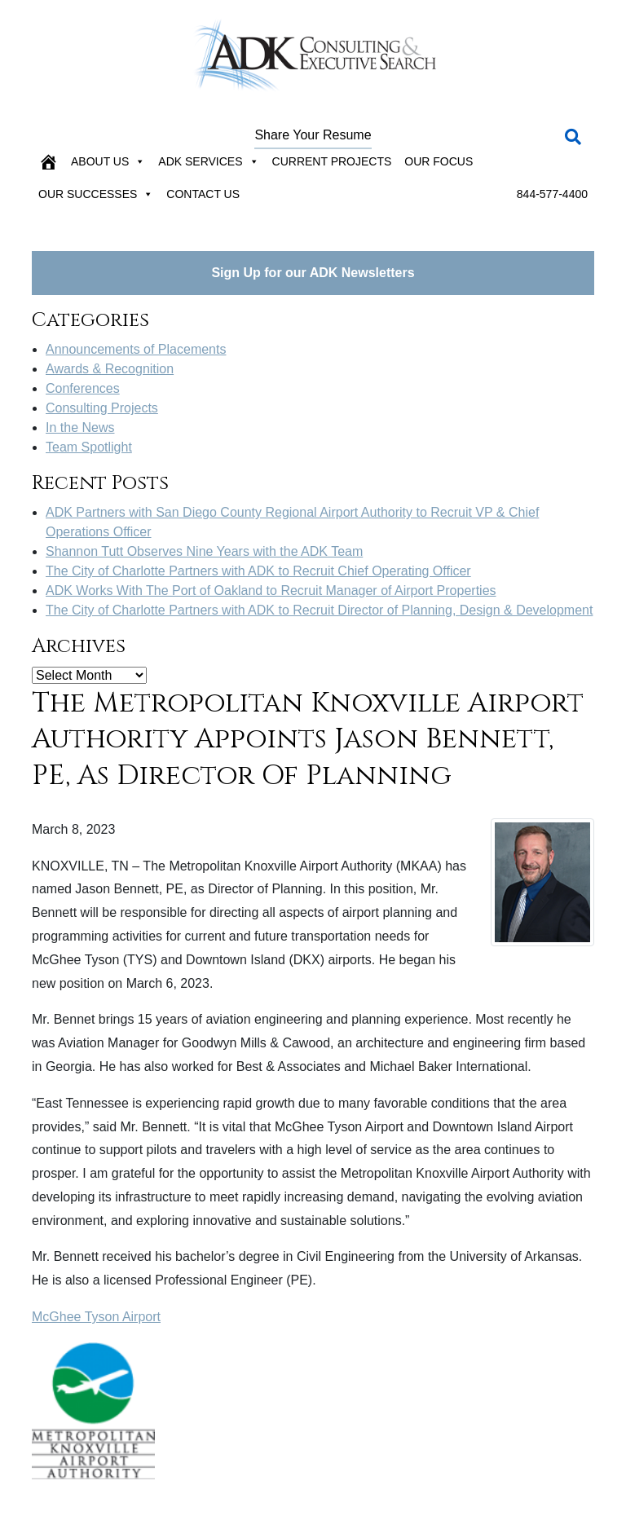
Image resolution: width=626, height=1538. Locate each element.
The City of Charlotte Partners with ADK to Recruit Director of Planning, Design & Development (319, 610)
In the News (80, 427)
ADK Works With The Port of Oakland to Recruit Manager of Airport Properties (271, 590)
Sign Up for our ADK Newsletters (312, 273)
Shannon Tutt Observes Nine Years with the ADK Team (204, 551)
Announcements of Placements (136, 349)
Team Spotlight (89, 447)
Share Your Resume (312, 135)
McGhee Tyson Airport (96, 1317)
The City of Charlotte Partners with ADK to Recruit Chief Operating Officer (258, 571)
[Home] (48, 161)
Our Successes (95, 194)
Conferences (83, 388)
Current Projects (332, 161)
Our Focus (438, 161)
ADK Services (208, 161)
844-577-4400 (552, 194)
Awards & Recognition (110, 369)
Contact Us (203, 194)
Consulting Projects (102, 408)
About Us (108, 161)
